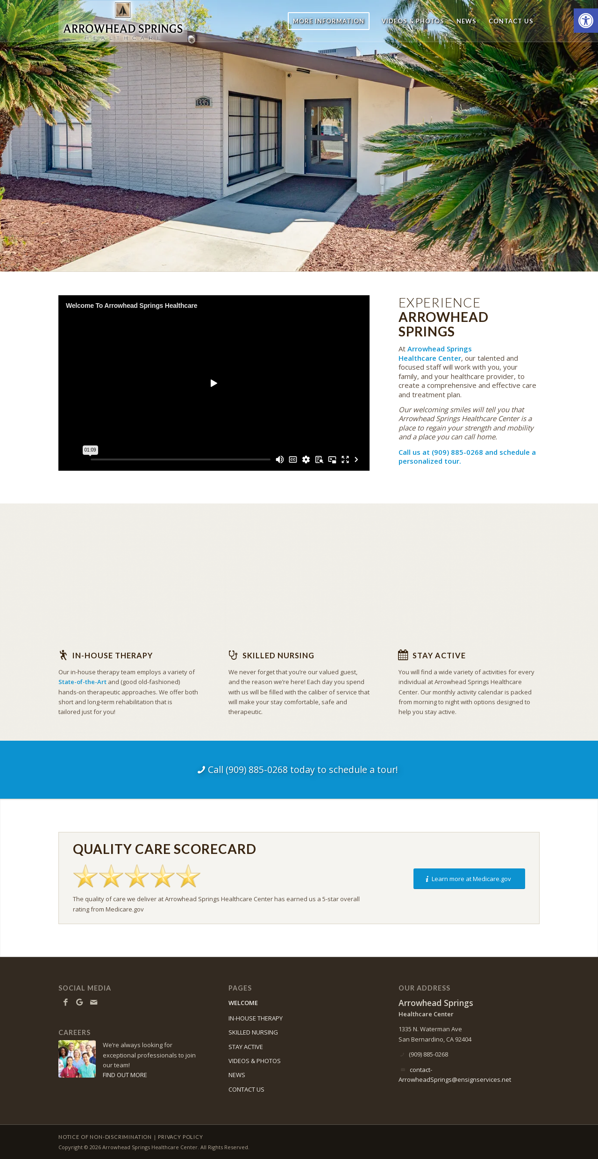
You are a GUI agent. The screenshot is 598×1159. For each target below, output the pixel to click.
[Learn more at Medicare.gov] (469, 878)
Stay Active (439, 655)
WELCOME (243, 1003)
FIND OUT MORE (125, 1075)
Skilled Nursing (278, 655)
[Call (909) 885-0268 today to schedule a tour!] (299, 770)
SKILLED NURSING (253, 1032)
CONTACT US (246, 1089)
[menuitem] (329, 21)
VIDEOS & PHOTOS (254, 1061)
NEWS (236, 1075)
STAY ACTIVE (245, 1046)
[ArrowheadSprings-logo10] (122, 21)
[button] (586, 20)
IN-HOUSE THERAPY (255, 1018)
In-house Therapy (112, 655)
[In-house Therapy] (63, 655)
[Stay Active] (403, 655)
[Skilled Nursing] (233, 655)
